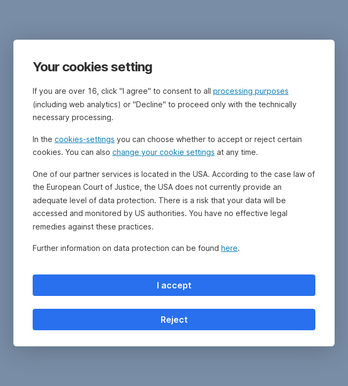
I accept (174, 285)
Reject (174, 319)
